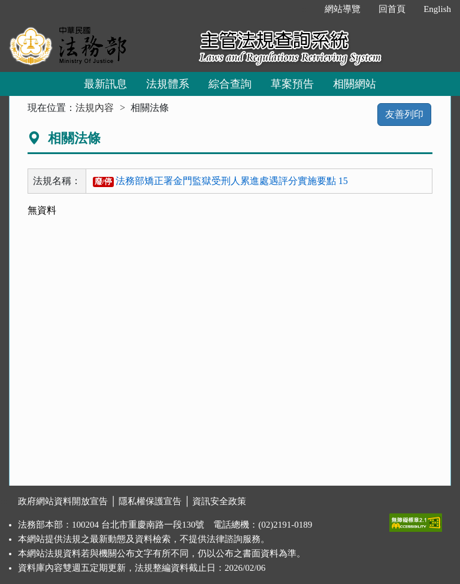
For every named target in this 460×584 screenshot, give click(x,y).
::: (303, 9)
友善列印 (404, 114)
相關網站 (354, 84)
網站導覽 (343, 9)
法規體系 (167, 84)
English (437, 9)
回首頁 (392, 9)
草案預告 (292, 84)
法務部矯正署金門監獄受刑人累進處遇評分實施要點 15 (220, 181)
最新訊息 (105, 84)
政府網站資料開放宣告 (63, 501)
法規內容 (94, 108)
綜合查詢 (230, 84)
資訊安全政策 (219, 501)
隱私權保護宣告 (150, 501)
